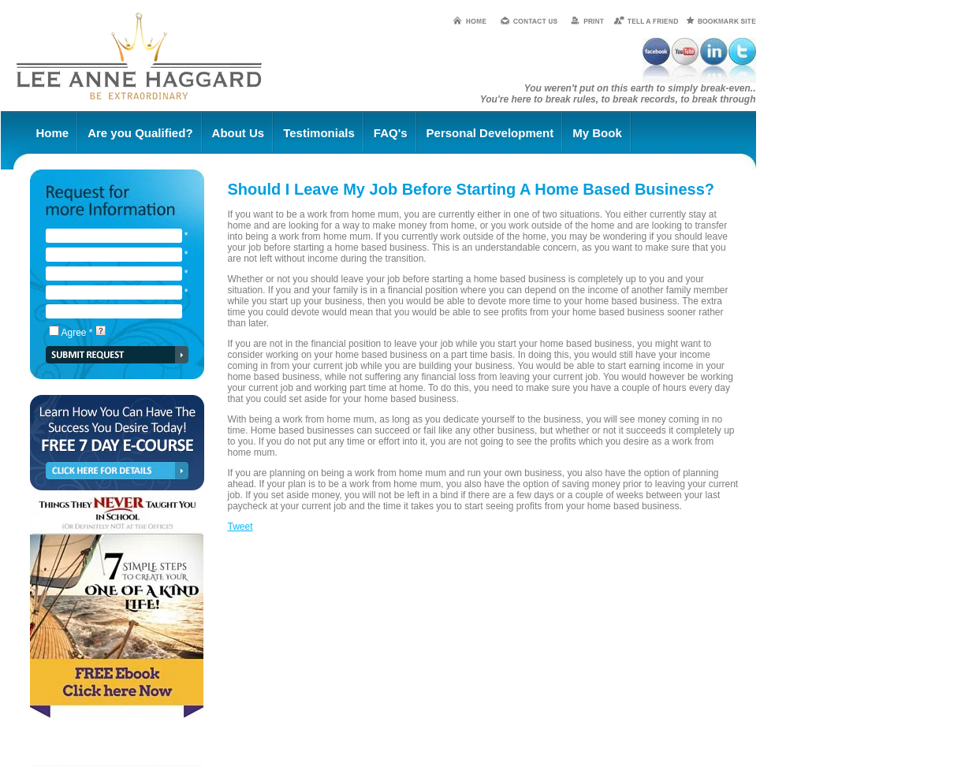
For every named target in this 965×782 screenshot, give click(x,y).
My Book (597, 133)
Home (52, 133)
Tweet (240, 526)
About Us (238, 133)
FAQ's (391, 133)
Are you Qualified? (140, 133)
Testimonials (319, 133)
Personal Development (490, 133)
